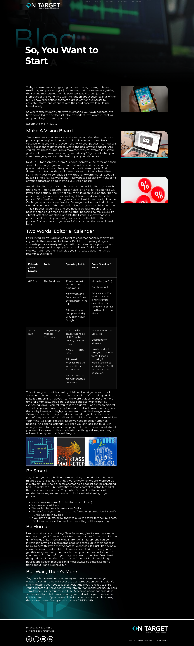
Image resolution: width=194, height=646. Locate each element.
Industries (122, 6)
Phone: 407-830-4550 (39, 627)
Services (109, 6)
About (98, 6)
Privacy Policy (162, 640)
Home (87, 6)
